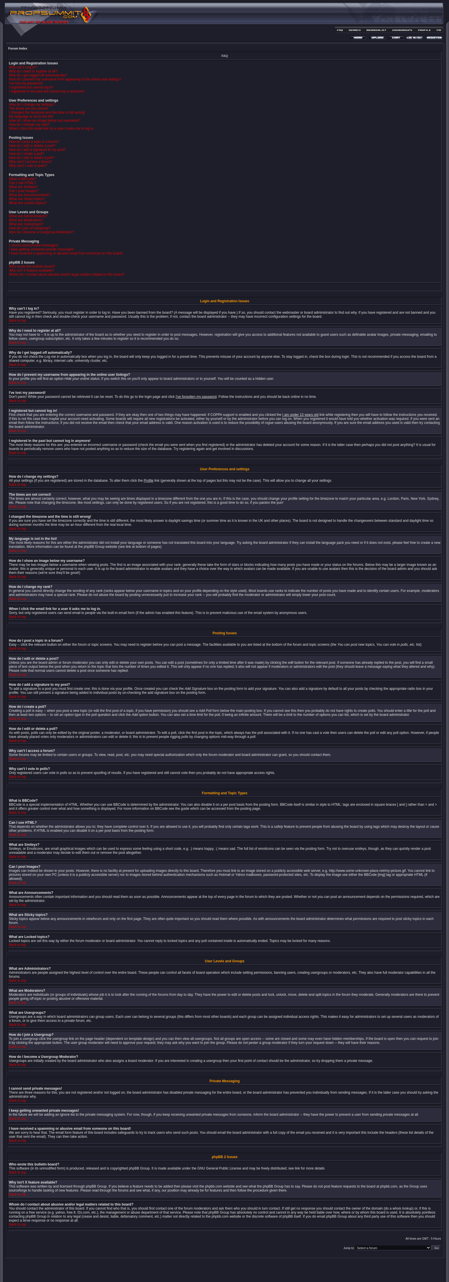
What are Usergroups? (26, 224)
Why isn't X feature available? (31, 270)
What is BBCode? (22, 179)
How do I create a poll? (26, 154)
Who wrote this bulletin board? (32, 266)
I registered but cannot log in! (31, 87)
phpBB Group (139, 1168)
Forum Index (17, 48)
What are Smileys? (23, 187)
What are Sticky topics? (27, 199)
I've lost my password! (26, 83)
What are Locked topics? (28, 203)
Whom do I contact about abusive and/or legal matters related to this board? (67, 274)
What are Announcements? (29, 195)
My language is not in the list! (31, 116)
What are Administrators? (28, 216)
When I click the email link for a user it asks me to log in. (51, 129)
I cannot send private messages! (33, 245)
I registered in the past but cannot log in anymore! (46, 91)
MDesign (245, 1272)
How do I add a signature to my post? (37, 150)
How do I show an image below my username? (44, 120)
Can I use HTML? (22, 183)
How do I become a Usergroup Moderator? (41, 232)
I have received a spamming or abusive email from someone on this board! (66, 253)
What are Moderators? (26, 220)
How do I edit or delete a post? (32, 146)
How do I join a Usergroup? (29, 228)
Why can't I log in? (23, 67)
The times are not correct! (28, 108)
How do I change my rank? (29, 125)
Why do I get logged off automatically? (38, 75)
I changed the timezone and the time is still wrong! (47, 112)
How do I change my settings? (32, 104)
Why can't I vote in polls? (28, 166)
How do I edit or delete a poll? (31, 158)
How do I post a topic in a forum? (34, 142)
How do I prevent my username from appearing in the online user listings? (65, 79)
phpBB (214, 1269)
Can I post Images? (24, 191)
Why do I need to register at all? (33, 71)
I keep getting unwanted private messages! (41, 249)
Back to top (17, 321)
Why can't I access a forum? (30, 162)
